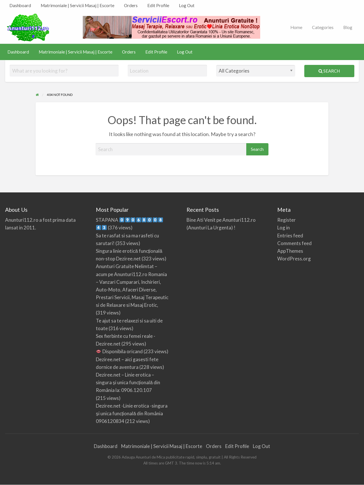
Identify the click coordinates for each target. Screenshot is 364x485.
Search (329, 70)
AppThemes (290, 251)
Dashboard (20, 5)
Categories (323, 27)
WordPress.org (294, 259)
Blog (347, 27)
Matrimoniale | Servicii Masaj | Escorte (77, 5)
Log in (283, 228)
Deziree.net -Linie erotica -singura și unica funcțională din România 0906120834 (131, 413)
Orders (131, 5)
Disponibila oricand (119, 351)
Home (296, 27)
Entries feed (290, 236)
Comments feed (294, 243)
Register (286, 220)
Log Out (187, 5)
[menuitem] (20, 5)
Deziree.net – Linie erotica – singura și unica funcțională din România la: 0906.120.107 (128, 382)
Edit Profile (158, 5)
